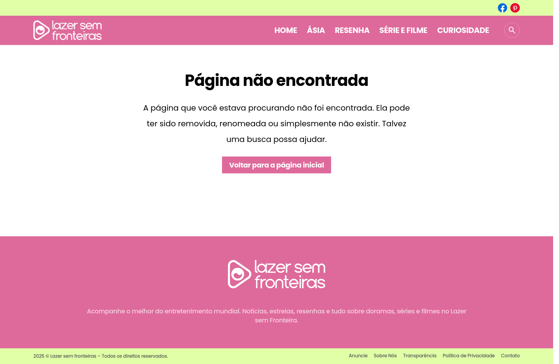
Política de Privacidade (469, 355)
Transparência (420, 355)
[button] (512, 30)
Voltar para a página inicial (276, 165)
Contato (510, 355)
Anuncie (358, 355)
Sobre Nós (385, 355)
